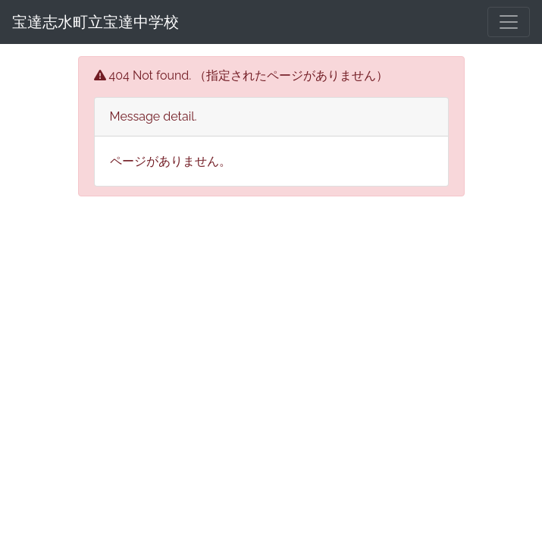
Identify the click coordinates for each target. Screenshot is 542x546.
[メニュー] (508, 22)
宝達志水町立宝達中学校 (95, 22)
